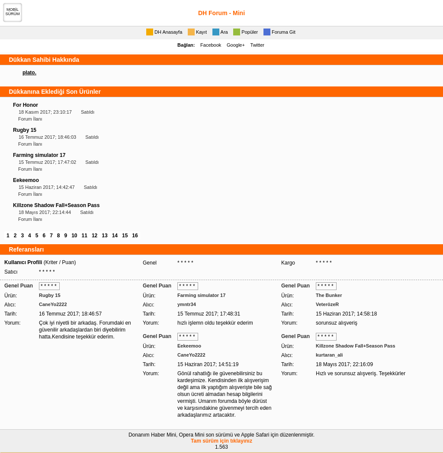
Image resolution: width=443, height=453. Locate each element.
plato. (29, 73)
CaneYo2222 (53, 304)
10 (74, 236)
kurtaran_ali (329, 354)
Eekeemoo (26, 180)
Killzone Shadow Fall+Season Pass (56, 205)
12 (94, 236)
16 (135, 236)
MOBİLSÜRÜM (13, 11)
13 (104, 236)
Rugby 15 (24, 130)
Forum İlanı (30, 118)
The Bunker (329, 295)
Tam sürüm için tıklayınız (221, 441)
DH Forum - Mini (221, 13)
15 (125, 236)
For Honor (25, 105)
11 (84, 236)
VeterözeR (327, 304)
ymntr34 (186, 304)
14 (115, 236)
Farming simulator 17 (39, 155)
